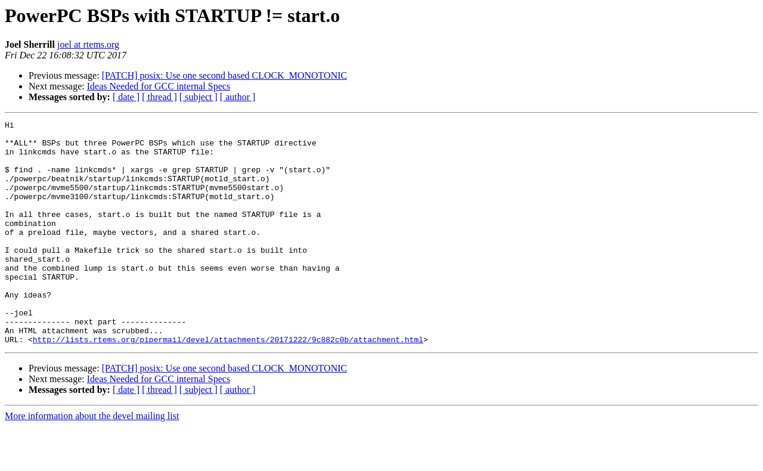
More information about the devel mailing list (92, 460)
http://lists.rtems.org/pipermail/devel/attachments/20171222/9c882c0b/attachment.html (228, 384)
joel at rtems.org (88, 44)
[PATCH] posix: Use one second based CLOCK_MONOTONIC (225, 75)
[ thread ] (159, 97)
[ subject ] (198, 97)
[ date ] (126, 97)
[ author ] (238, 97)
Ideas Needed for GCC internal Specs (158, 86)
